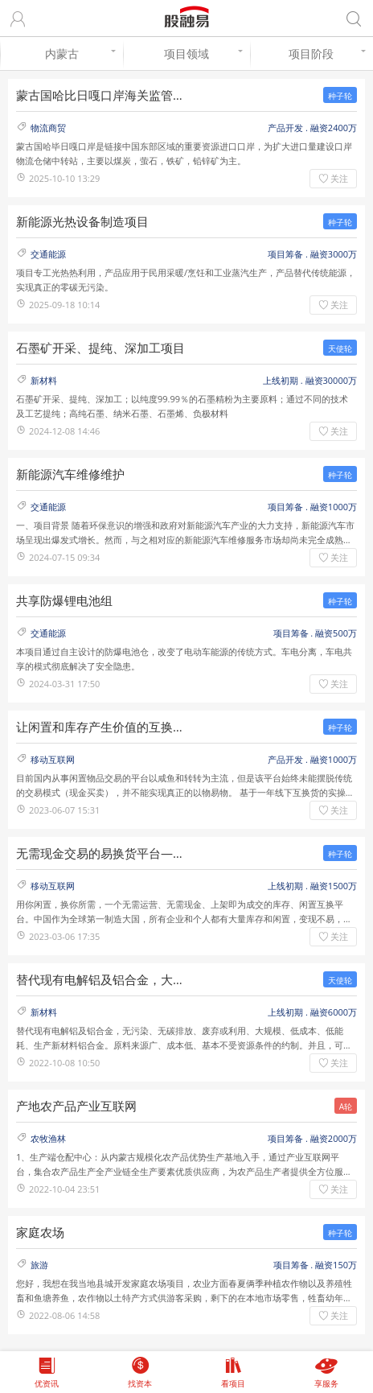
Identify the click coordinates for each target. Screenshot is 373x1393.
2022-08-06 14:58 (64, 1315)
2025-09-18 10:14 (64, 305)
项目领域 (203, 53)
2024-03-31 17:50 (64, 684)
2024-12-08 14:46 (64, 431)
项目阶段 (327, 53)
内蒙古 (80, 53)
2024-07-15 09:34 (64, 557)
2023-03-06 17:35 (64, 936)
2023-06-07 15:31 (64, 810)
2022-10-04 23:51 (64, 1189)
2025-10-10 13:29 (64, 178)
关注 (339, 178)
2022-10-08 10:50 (64, 1063)
